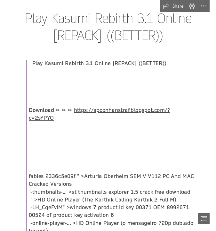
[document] (108, 115)
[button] (173, 6)
